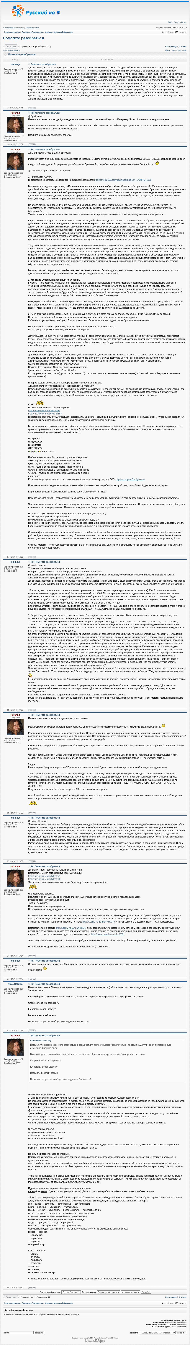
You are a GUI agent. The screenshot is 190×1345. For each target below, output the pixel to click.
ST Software (99, 1340)
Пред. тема (170, 50)
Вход (183, 22)
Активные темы (32, 28)
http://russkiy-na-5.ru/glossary (130, 479)
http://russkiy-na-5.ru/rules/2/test (44, 410)
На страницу (171, 46)
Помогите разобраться (23, 38)
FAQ (170, 22)
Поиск (176, 22)
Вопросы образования (32, 32)
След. (183, 46)
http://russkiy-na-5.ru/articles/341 (44, 876)
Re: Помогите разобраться (45, 562)
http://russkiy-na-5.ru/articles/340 (44, 879)
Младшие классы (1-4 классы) (59, 32)
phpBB (89, 1338)
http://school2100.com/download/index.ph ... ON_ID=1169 (122, 180)
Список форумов (12, 32)
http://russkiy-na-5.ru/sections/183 (45, 413)
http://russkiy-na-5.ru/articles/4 (70, 928)
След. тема (181, 50)
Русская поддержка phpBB (95, 1342)
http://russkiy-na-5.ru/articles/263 (107, 934)
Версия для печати (11, 50)
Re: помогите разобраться (45, 113)
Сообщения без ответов (13, 28)
